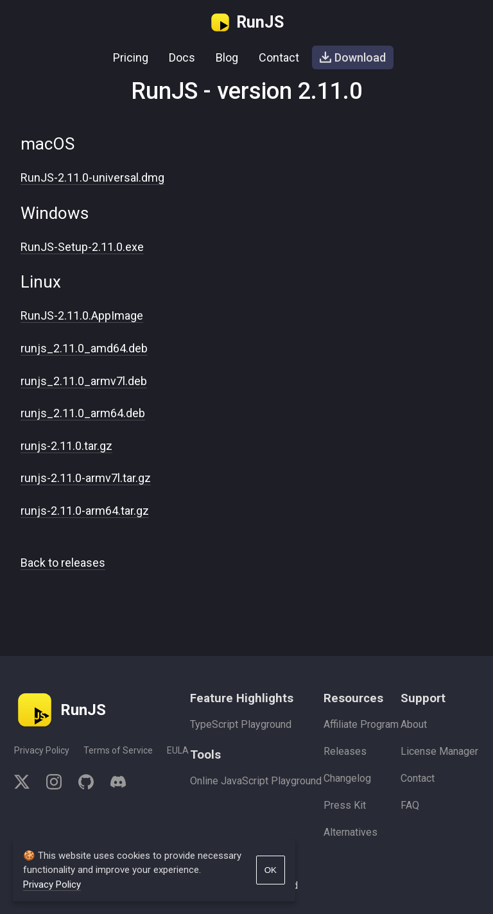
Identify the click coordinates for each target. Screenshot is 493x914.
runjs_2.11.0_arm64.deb (83, 413)
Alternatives (350, 832)
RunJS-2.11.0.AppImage (82, 315)
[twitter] (26, 784)
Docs (182, 57)
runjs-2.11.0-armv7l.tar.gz (86, 478)
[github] (86, 784)
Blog (227, 57)
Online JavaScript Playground (256, 781)
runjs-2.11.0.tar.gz (66, 446)
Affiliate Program (361, 724)
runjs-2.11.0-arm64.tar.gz (85, 510)
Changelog (347, 778)
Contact (279, 57)
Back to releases (63, 562)
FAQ (410, 805)
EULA (178, 750)
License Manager (439, 751)
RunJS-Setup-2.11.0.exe (82, 247)
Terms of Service (118, 750)
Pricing (130, 57)
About (414, 724)
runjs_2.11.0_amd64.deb (84, 348)
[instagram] (54, 784)
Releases (345, 751)
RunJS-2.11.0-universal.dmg (92, 177)
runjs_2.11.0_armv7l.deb (84, 381)
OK (270, 870)
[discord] (114, 784)
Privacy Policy (41, 750)
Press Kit (345, 805)
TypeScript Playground (240, 724)
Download (353, 57)
